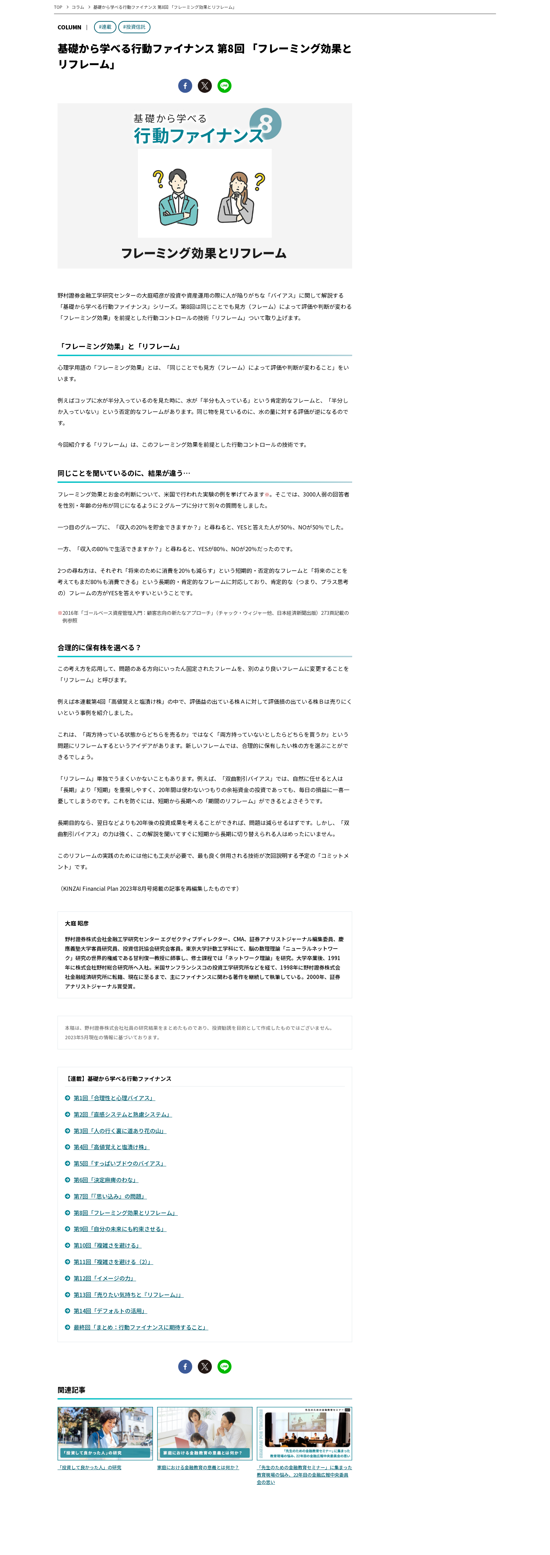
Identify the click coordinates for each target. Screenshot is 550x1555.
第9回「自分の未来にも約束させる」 (120, 1228)
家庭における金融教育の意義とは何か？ (198, 1467)
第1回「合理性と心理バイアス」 (114, 1098)
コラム (78, 7)
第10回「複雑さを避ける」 (108, 1245)
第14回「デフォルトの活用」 (110, 1310)
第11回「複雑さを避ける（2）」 (113, 1261)
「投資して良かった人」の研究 (89, 1467)
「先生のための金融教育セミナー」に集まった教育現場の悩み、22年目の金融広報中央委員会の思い (304, 1474)
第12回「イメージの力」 (105, 1278)
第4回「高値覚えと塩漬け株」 (112, 1147)
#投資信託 (134, 26)
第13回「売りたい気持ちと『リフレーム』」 (129, 1294)
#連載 (105, 26)
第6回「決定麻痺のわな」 (106, 1179)
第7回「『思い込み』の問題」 (110, 1196)
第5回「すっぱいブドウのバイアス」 (120, 1163)
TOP (58, 7)
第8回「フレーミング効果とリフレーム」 (126, 1212)
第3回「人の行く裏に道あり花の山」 (120, 1130)
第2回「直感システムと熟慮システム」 (123, 1114)
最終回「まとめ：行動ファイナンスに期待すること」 (141, 1327)
